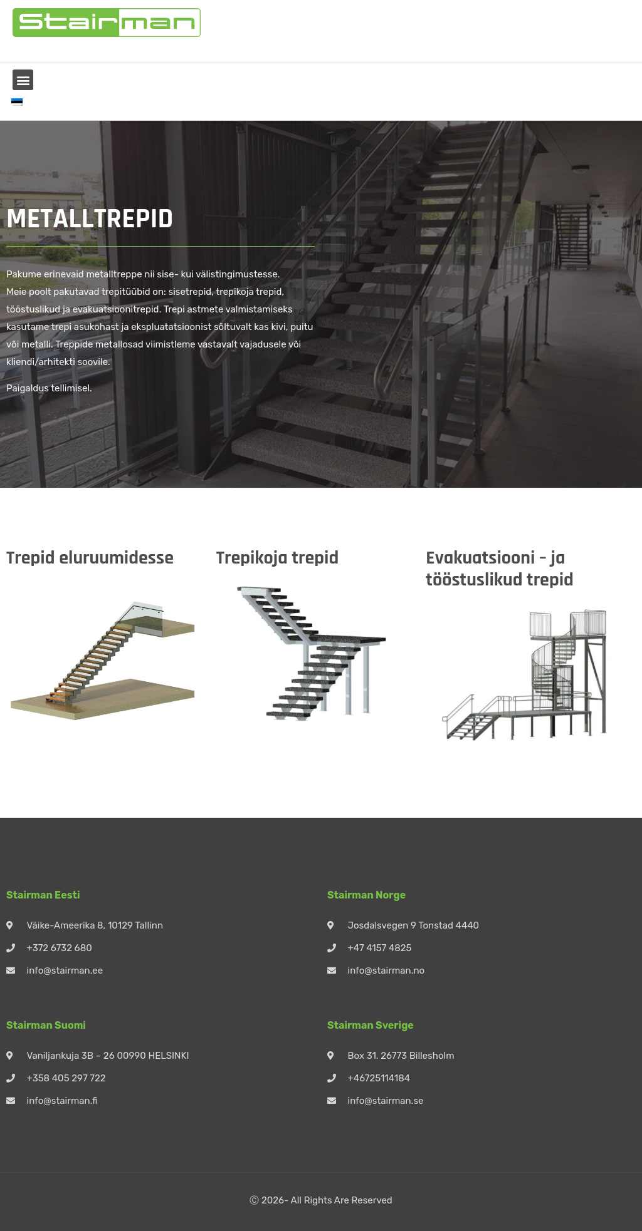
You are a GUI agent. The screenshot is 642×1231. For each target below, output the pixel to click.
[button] (23, 80)
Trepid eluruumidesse (90, 558)
